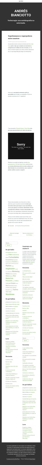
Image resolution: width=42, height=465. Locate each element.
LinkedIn (32, 262)
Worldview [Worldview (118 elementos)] (10, 294)
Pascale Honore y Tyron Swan (23, 128)
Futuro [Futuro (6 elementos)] (7, 263)
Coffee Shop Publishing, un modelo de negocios (12, 322)
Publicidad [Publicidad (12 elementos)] (8, 283)
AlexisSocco (8, 320)
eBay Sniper (8, 352)
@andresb (28, 260)
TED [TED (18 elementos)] (7, 291)
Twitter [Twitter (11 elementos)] (9, 291)
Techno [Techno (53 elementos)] (15, 290)
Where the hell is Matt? (27, 276)
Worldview (27, 225)
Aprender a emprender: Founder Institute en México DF (29, 325)
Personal (23, 225)
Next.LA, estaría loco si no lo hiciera (28, 234)
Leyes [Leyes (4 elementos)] (7, 271)
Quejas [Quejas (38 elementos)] (13, 283)
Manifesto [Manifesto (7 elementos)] (10, 271)
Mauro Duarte (9, 304)
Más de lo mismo (26, 279)
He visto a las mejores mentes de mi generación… (29, 333)
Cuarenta (16, 306)
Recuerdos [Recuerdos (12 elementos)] (11, 285)
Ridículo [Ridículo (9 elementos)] (14, 287)
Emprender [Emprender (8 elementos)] (15, 259)
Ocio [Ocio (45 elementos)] (11, 278)
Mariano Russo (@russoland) (12, 315)
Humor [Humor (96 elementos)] (8, 266)
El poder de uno (9, 383)
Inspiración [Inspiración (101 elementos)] (10, 269)
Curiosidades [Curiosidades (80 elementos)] (14, 257)
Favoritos (19, 225)
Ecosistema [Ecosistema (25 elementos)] (9, 260)
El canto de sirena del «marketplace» (27, 317)
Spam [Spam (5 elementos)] (11, 289)
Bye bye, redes (16, 304)
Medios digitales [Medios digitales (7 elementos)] (13, 273)
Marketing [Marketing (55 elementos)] (15, 271)
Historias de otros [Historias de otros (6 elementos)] (14, 263)
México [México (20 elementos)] (8, 276)
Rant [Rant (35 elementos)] (7, 285)
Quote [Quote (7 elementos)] (17, 283)
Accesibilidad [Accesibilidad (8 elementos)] (8, 252)
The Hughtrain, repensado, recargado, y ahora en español (29, 288)
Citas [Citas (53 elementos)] (10, 254)
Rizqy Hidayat (32, 459)
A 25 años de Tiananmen (11, 381)
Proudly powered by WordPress (13, 459)
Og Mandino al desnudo (28, 295)
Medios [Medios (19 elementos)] (8, 273)
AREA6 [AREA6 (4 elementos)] (12, 252)
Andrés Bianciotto (21, 13)
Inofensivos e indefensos (28, 373)
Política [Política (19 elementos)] (16, 281)
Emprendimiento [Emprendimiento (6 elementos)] (9, 261)
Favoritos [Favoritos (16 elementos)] (14, 261)
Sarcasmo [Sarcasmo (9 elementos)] (8, 289)
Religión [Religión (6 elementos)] (11, 287)
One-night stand (26, 285)
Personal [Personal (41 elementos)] (9, 281)
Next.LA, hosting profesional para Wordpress (29, 436)
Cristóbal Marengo (10, 313)
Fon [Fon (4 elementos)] (17, 261)
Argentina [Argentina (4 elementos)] (15, 252)
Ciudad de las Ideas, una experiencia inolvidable (28, 298)
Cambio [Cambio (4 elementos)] (7, 254)
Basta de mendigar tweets (14, 234)
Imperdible (11, 225)
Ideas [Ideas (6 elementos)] (13, 265)
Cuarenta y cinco (15, 302)
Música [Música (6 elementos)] (11, 276)
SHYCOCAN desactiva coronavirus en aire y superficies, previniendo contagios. (28, 431)
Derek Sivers (22, 164)
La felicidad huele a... (27, 270)
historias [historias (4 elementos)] (9, 263)
